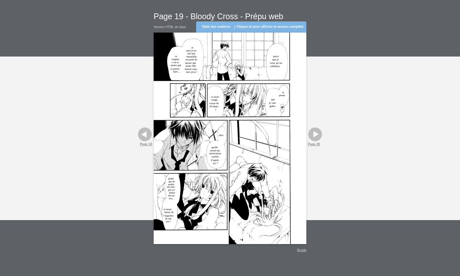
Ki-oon (301, 250)
